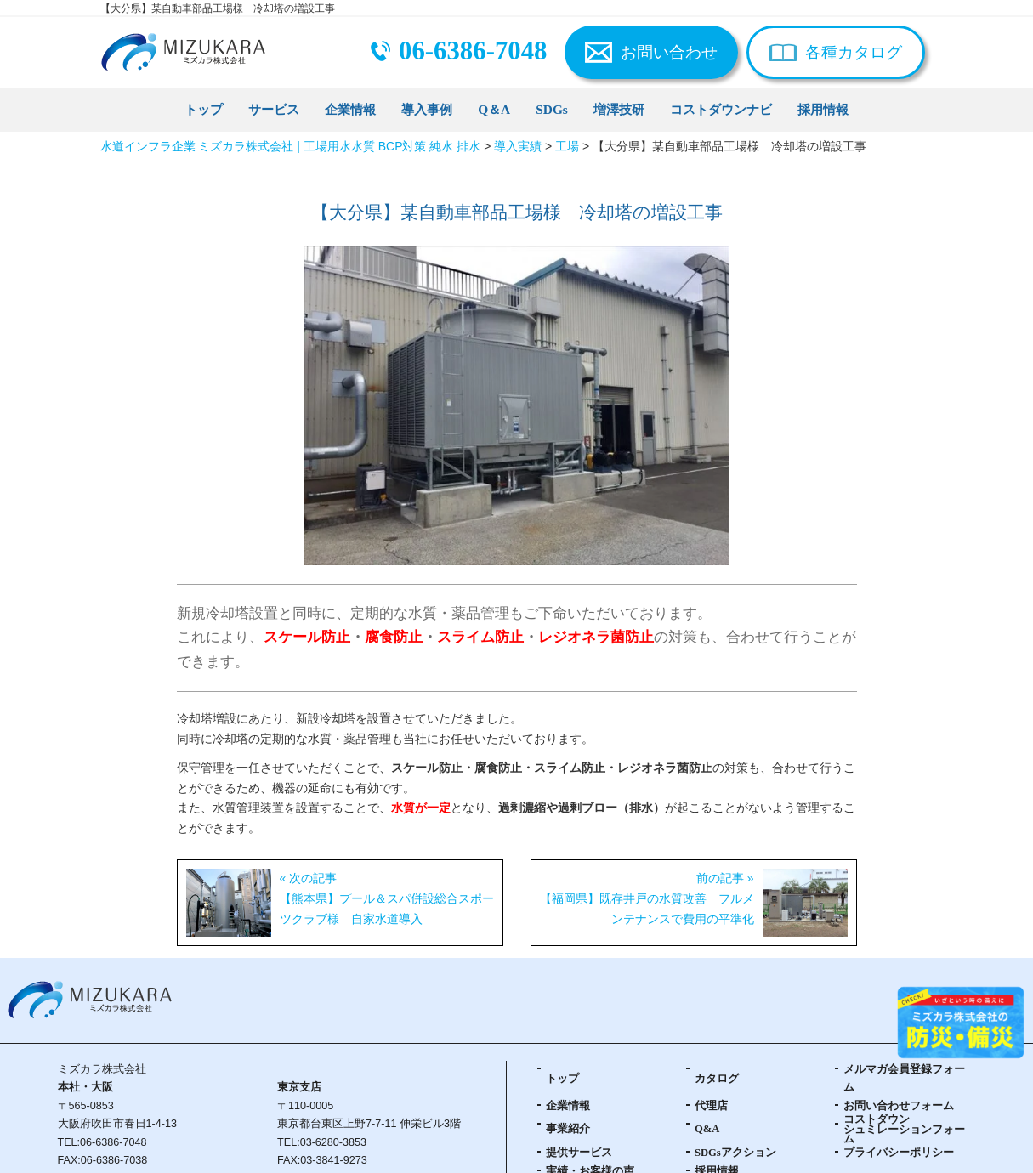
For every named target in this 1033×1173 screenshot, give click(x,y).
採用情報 (823, 109)
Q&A (707, 1129)
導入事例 (426, 109)
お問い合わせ (669, 52)
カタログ (717, 1079)
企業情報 (350, 109)
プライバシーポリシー (898, 1153)
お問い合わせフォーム (898, 1106)
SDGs (552, 109)
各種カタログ (853, 52)
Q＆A (494, 109)
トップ (203, 109)
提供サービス (579, 1153)
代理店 (711, 1106)
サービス (273, 109)
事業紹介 (568, 1129)
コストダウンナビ (721, 109)
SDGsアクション (735, 1153)
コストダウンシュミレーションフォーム (904, 1129)
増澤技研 (618, 109)
